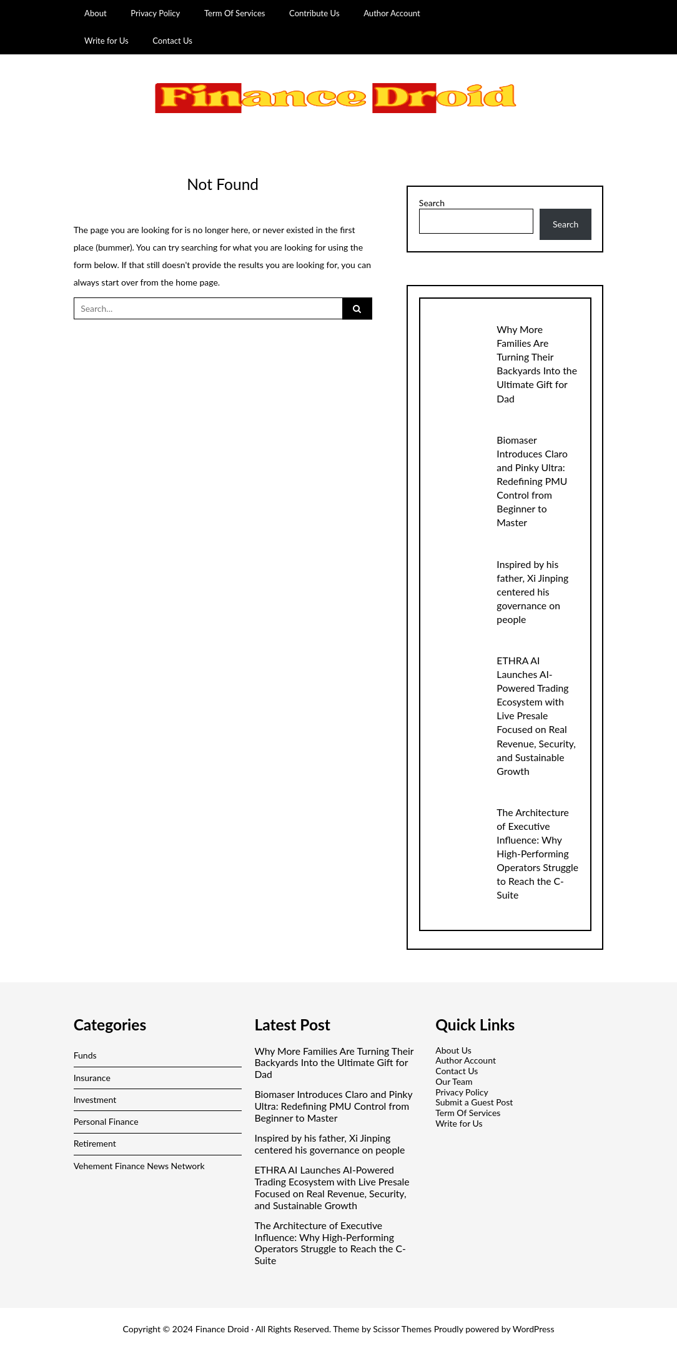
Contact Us (172, 41)
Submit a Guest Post (474, 1102)
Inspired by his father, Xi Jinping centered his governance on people (532, 591)
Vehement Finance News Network (139, 1165)
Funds (85, 1055)
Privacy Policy (155, 13)
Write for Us (106, 41)
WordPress (534, 1329)
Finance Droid (222, 1329)
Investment (95, 1099)
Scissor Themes (402, 1329)
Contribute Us (314, 13)
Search (432, 203)
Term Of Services (234, 13)
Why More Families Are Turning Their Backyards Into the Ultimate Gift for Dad (333, 1062)
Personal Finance (106, 1121)
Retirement (95, 1143)
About (95, 13)
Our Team (453, 1081)
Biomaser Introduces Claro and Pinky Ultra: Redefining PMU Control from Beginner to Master (532, 481)
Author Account (391, 13)
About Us (453, 1050)
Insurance (92, 1077)
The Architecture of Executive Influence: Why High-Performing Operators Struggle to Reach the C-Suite (537, 853)
